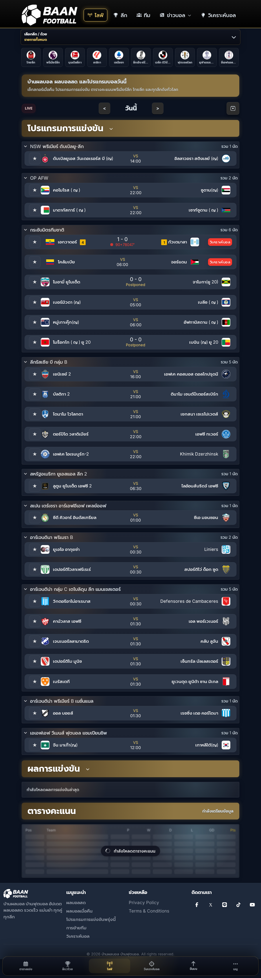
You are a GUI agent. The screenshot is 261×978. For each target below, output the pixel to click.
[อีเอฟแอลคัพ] (229, 57)
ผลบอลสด (76, 902)
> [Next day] (157, 108)
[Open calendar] (233, 108)
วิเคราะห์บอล (77, 936)
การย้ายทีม (76, 927)
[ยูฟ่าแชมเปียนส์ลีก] (207, 57)
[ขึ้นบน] (193, 966)
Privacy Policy (144, 902)
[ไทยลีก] (31, 57)
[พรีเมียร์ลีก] (53, 57)
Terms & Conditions (149, 911)
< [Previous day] (104, 108)
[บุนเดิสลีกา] (75, 57)
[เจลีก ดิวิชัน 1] (163, 57)
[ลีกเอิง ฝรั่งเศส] (141, 57)
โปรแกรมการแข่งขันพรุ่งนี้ (91, 919)
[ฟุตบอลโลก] (185, 57)
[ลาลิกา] (97, 57)
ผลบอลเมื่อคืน (79, 911)
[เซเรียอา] (119, 57)
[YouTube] (252, 904)
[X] (210, 904)
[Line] (224, 904)
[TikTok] (238, 904)
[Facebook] (197, 904)
